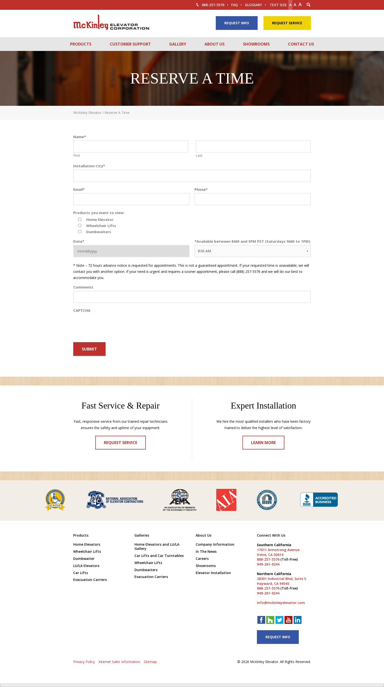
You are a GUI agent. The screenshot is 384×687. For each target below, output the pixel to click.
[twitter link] (279, 620)
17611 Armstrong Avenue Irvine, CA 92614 (278, 552)
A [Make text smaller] (290, 4)
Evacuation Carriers (90, 579)
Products (80, 44)
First (76, 155)
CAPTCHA (81, 310)
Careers (202, 558)
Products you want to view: (98, 212)
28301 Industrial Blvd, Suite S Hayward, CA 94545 (281, 581)
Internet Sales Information (119, 661)
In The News (206, 551)
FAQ (234, 4)
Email (79, 189)
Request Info (236, 23)
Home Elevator (100, 219)
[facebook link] (261, 620)
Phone (201, 189)
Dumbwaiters (98, 231)
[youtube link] (288, 620)
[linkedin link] (297, 620)
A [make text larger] (300, 4)
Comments (83, 287)
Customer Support (130, 44)
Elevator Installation (213, 572)
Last (199, 155)
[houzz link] (270, 620)
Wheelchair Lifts (101, 225)
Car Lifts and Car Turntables (159, 555)
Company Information (215, 544)
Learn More (263, 442)
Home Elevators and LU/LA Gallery (156, 546)
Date (78, 241)
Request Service (287, 23)
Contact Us (301, 44)
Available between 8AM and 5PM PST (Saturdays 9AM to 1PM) (252, 241)
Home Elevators (86, 544)
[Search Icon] (308, 5)
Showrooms (256, 44)
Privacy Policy (84, 661)
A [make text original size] (295, 4)
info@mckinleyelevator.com (281, 602)
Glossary (253, 4)
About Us (214, 44)
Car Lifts (80, 572)
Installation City (89, 166)
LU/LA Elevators (86, 565)
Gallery (177, 44)
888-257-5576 (209, 4)
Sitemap (150, 661)
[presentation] (110, 367)
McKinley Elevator (87, 112)
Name (79, 136)
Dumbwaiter (84, 558)
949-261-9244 (268, 564)
